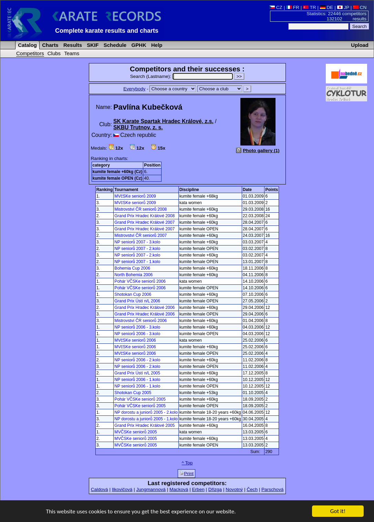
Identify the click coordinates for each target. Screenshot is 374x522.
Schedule (114, 45)
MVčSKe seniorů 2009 (135, 196)
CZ (275, 7)
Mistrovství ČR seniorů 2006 (140, 320)
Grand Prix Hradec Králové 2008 (144, 215)
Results (72, 45)
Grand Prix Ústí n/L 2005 (137, 373)
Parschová (272, 489)
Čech (252, 489)
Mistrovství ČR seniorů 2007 (140, 235)
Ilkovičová (122, 489)
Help (156, 45)
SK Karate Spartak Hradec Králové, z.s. (163, 121)
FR (292, 7)
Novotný (234, 489)
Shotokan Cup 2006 (132, 294)
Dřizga (215, 489)
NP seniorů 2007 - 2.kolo (137, 248)
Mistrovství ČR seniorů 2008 (140, 209)
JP (343, 7)
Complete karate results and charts (106, 30)
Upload (359, 45)
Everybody (134, 88)
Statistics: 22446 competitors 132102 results (336, 16)
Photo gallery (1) (261, 150)
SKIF (91, 45)
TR (309, 7)
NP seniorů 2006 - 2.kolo (137, 360)
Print (186, 473)
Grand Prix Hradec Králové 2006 (144, 307)
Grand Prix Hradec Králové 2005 (144, 425)
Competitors (30, 53)
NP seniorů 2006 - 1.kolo (137, 379)
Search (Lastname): (182, 76)
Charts (50, 45)
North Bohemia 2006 (133, 274)
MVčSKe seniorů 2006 (135, 340)
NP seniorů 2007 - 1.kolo (137, 261)
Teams (71, 53)
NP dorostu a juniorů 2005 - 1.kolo (145, 418)
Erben (198, 489)
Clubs (54, 53)
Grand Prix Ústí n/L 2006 (137, 301)
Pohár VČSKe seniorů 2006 (140, 281)
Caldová (99, 489)
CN (359, 7)
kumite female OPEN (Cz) (118, 178)
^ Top (187, 462)
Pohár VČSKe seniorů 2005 (140, 399)
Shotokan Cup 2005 (132, 392)
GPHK (138, 45)
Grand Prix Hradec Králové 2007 (144, 222)
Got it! (337, 511)
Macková (178, 489)
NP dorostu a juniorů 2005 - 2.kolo (145, 412)
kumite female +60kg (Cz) (118, 171)
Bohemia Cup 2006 (132, 268)
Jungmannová (150, 489)
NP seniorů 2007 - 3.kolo (137, 242)
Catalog (27, 45)
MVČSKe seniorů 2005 (135, 432)
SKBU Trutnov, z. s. (138, 127)
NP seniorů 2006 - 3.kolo (137, 327)
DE (326, 7)
